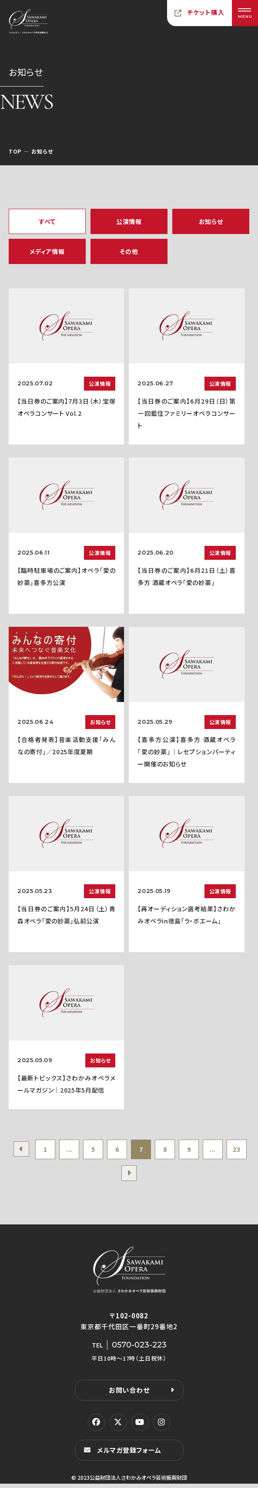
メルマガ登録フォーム (129, 1454)
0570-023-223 (139, 1349)
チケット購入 (205, 12)
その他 (129, 251)
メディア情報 (47, 251)
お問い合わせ (129, 1394)
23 (116, 1177)
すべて (47, 221)
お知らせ (211, 221)
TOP (15, 151)
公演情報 (129, 221)
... (77, 1150)
